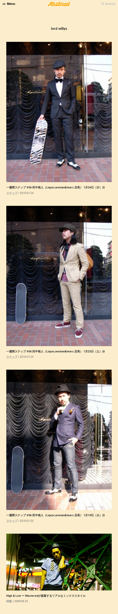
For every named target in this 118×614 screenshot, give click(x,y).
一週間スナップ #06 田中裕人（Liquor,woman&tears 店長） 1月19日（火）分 (55, 515)
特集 (9, 601)
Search (110, 4)
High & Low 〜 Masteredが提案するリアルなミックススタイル (46, 595)
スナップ (11, 193)
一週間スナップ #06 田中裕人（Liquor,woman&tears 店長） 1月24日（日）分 (55, 187)
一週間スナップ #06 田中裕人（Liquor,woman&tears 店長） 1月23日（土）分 (55, 351)
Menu (11, 4)
